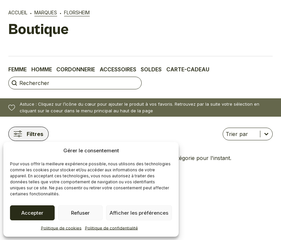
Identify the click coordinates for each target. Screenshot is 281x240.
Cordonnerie (75, 69)
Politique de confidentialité (111, 228)
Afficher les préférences (139, 213)
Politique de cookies (61, 228)
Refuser (80, 213)
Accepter (32, 213)
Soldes (151, 69)
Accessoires (118, 69)
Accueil (17, 12)
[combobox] (241, 134)
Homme (41, 69)
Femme (17, 69)
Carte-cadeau (187, 69)
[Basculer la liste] (266, 134)
